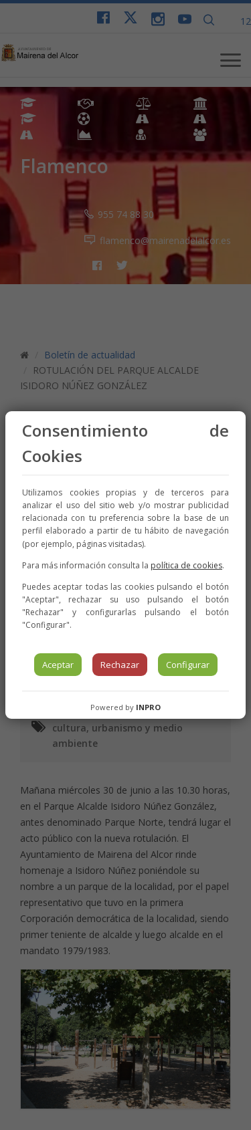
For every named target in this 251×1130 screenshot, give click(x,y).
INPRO (148, 707)
